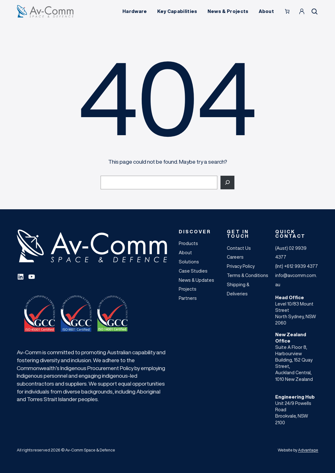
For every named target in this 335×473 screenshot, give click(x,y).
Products (188, 243)
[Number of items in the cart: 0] (287, 11)
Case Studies (193, 270)
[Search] (227, 182)
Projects (187, 289)
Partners (188, 298)
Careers (235, 257)
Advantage (308, 450)
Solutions (189, 261)
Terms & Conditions (247, 275)
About (185, 252)
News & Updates (196, 280)
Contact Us (239, 248)
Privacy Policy (241, 266)
